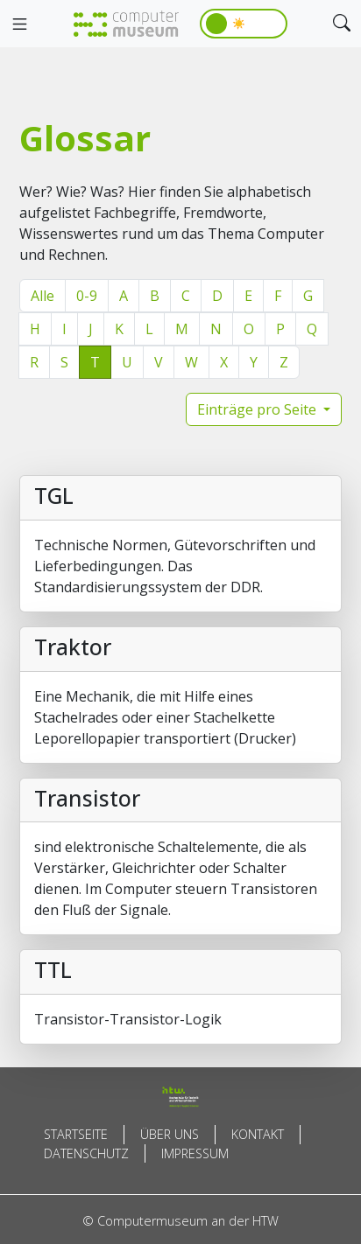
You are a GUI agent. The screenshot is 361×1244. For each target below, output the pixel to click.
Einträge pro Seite (258, 409)
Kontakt (257, 1134)
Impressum (195, 1153)
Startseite (76, 1134)
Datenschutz (86, 1153)
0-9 (86, 295)
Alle (42, 295)
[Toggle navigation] (19, 24)
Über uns (169, 1134)
